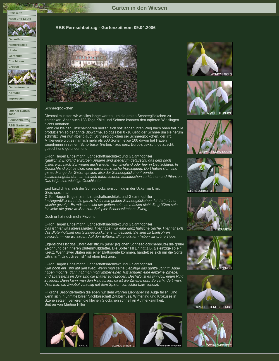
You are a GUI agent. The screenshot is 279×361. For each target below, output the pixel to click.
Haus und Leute (20, 18)
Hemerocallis (18, 44)
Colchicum (16, 61)
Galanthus (16, 39)
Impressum (17, 98)
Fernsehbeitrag (19, 120)
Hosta (13, 50)
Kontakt (14, 92)
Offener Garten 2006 (19, 112)
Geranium (16, 56)
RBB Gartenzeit (20, 125)
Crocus (14, 66)
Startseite (15, 13)
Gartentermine (19, 87)
